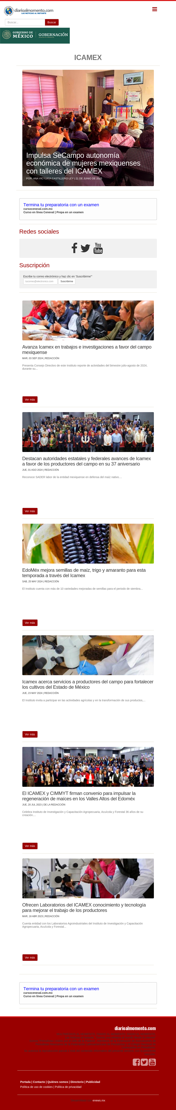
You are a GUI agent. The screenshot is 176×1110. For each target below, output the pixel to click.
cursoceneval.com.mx (38, 208)
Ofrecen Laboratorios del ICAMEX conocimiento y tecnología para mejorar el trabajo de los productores (84, 907)
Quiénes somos (57, 1081)
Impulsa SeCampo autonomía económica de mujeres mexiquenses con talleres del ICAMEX (83, 163)
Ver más (30, 399)
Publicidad (93, 1081)
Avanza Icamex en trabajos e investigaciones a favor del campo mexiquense (86, 349)
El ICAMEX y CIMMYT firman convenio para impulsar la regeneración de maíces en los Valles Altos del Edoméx (79, 796)
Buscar (51, 22)
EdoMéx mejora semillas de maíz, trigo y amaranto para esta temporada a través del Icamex (84, 572)
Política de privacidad (68, 1086)
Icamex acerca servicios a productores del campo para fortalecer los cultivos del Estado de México (87, 684)
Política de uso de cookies (36, 1086)
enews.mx (99, 1100)
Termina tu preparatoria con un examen (61, 204)
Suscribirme (66, 281)
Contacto (39, 1081)
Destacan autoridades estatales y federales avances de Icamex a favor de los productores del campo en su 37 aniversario (86, 461)
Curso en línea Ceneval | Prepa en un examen (54, 212)
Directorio (77, 1081)
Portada (25, 1081)
